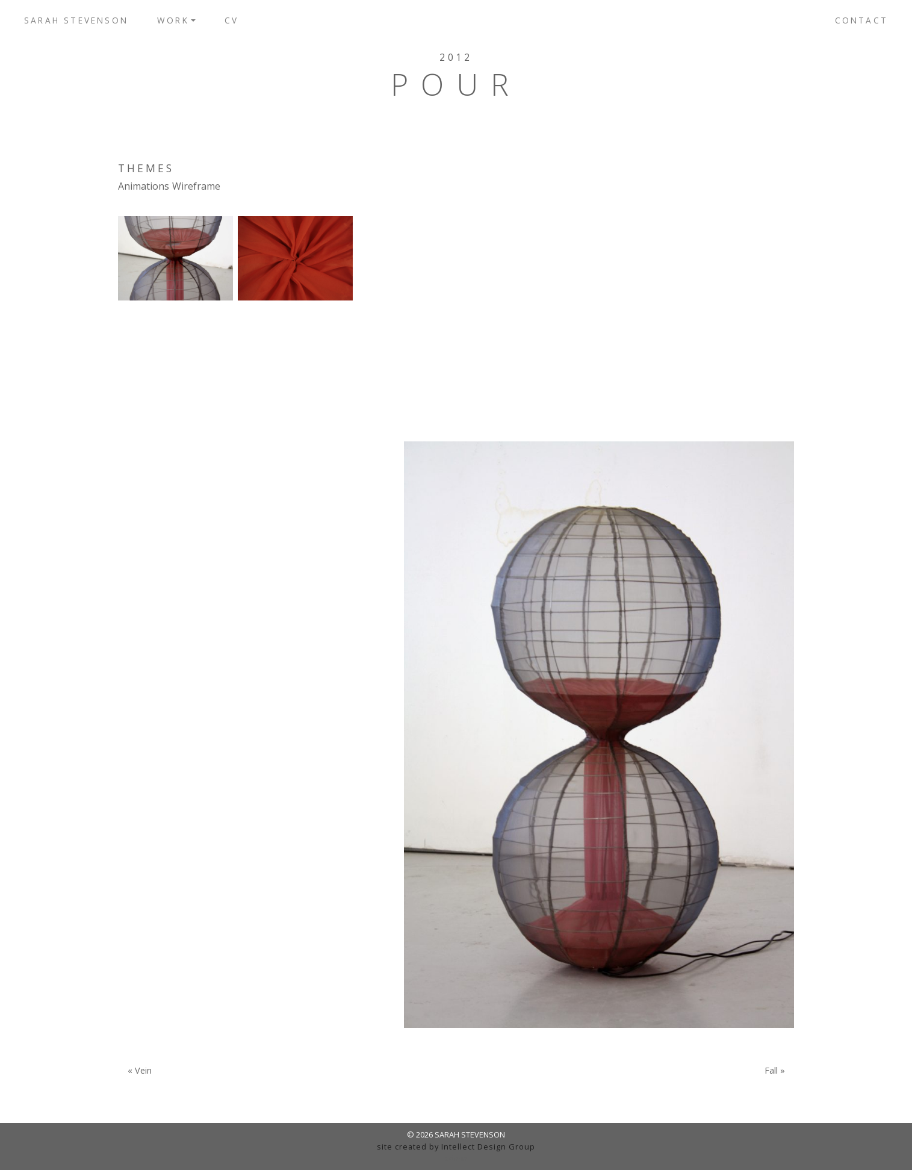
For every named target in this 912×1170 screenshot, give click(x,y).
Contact (861, 20)
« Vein (140, 1070)
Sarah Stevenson (76, 20)
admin (456, 1158)
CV (231, 20)
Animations (143, 186)
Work (173, 20)
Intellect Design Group (488, 1146)
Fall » (775, 1070)
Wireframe (196, 186)
